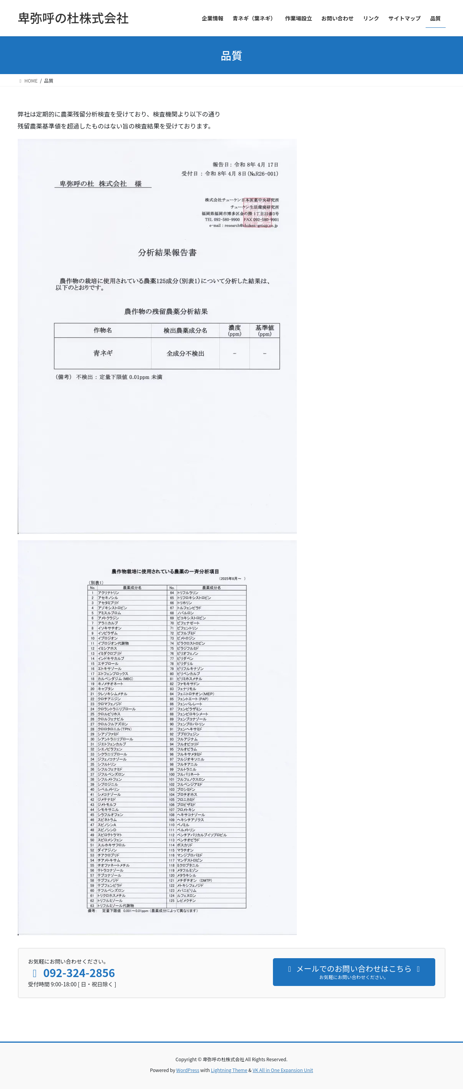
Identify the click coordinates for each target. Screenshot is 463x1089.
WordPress (187, 1070)
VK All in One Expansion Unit (283, 1070)
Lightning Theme (229, 1070)
